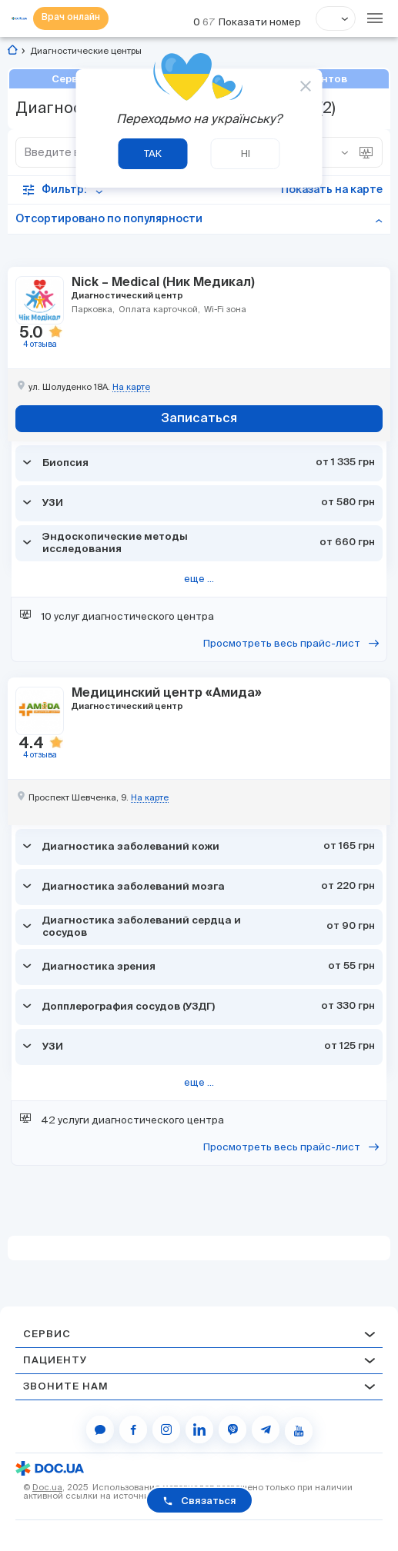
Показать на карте (332, 190)
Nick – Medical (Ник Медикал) (163, 281)
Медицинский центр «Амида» (167, 692)
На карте (131, 387)
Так (153, 153)
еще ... (199, 578)
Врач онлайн (71, 18)
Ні (245, 153)
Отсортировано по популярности (108, 219)
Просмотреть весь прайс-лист (283, 643)
